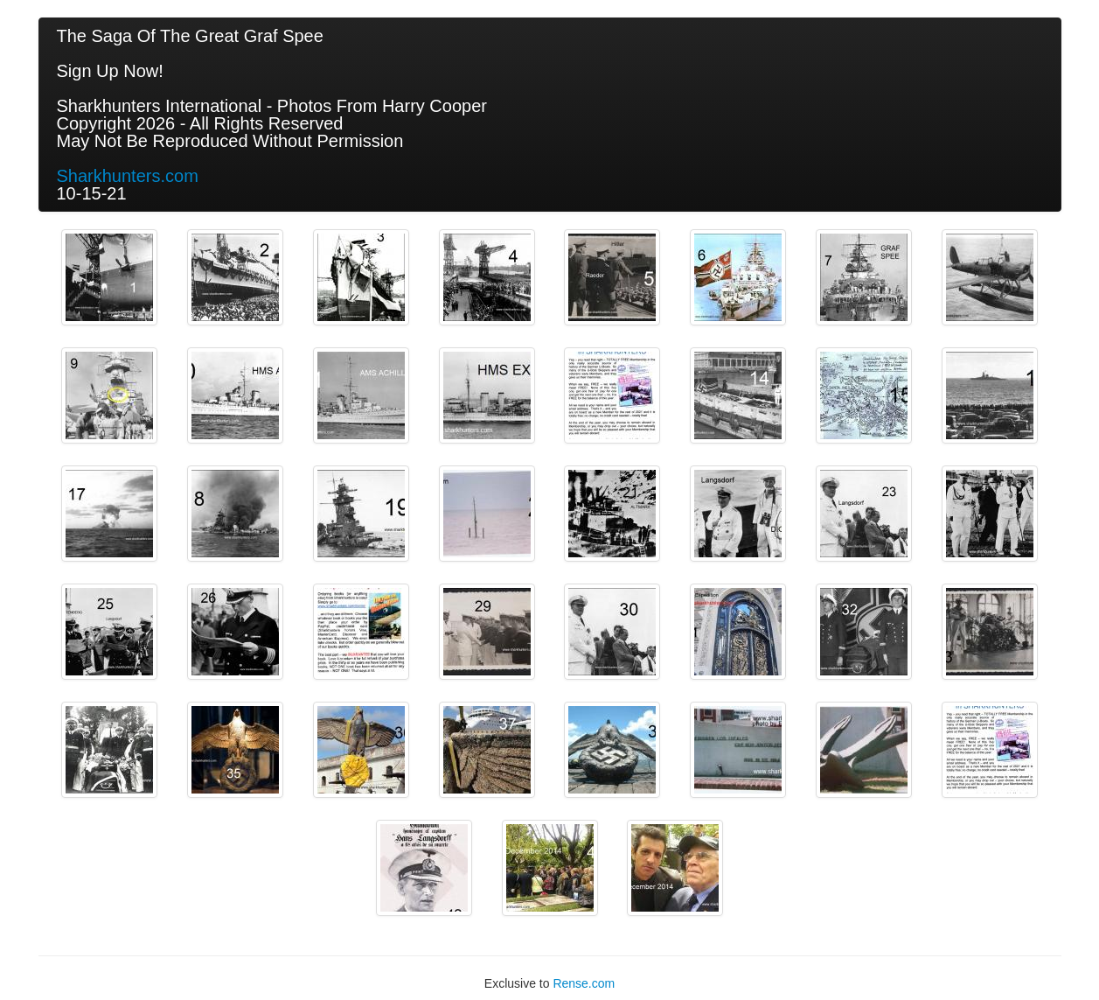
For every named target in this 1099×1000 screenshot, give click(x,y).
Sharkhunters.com (127, 175)
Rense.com (584, 983)
